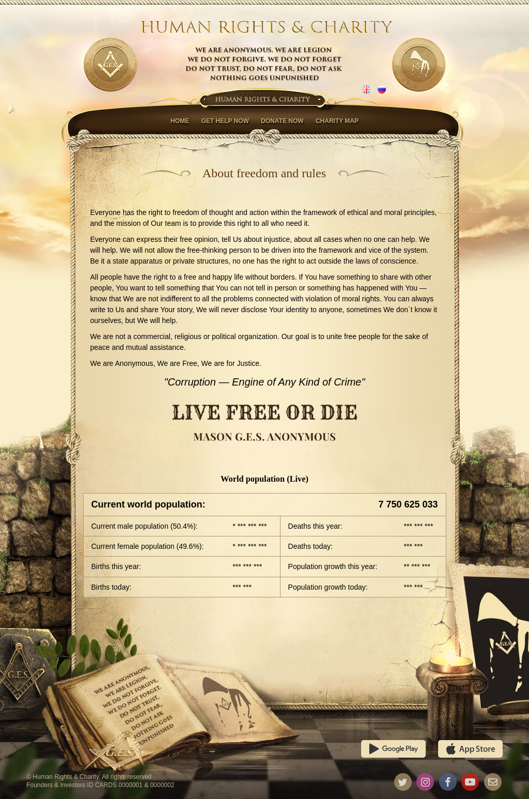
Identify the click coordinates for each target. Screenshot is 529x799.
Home (179, 121)
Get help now (224, 121)
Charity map (337, 121)
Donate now (282, 121)
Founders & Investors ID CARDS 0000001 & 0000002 (100, 785)
